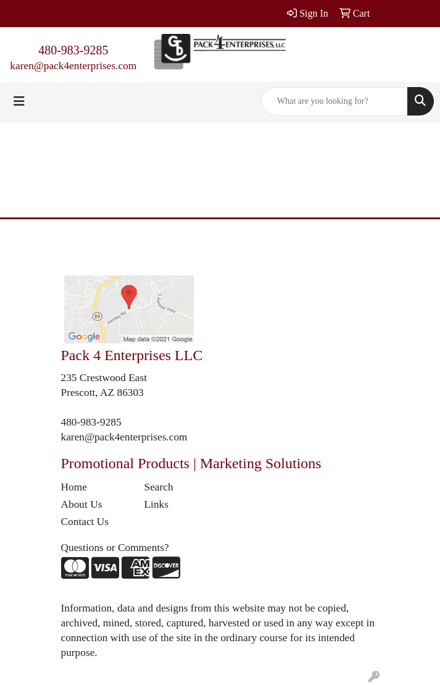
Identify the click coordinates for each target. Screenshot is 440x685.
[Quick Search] (334, 101)
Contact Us (85, 521)
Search (158, 487)
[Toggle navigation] (19, 101)
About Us (81, 504)
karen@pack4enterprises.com (73, 66)
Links (156, 504)
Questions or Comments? (115, 547)
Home (74, 487)
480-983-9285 (73, 50)
